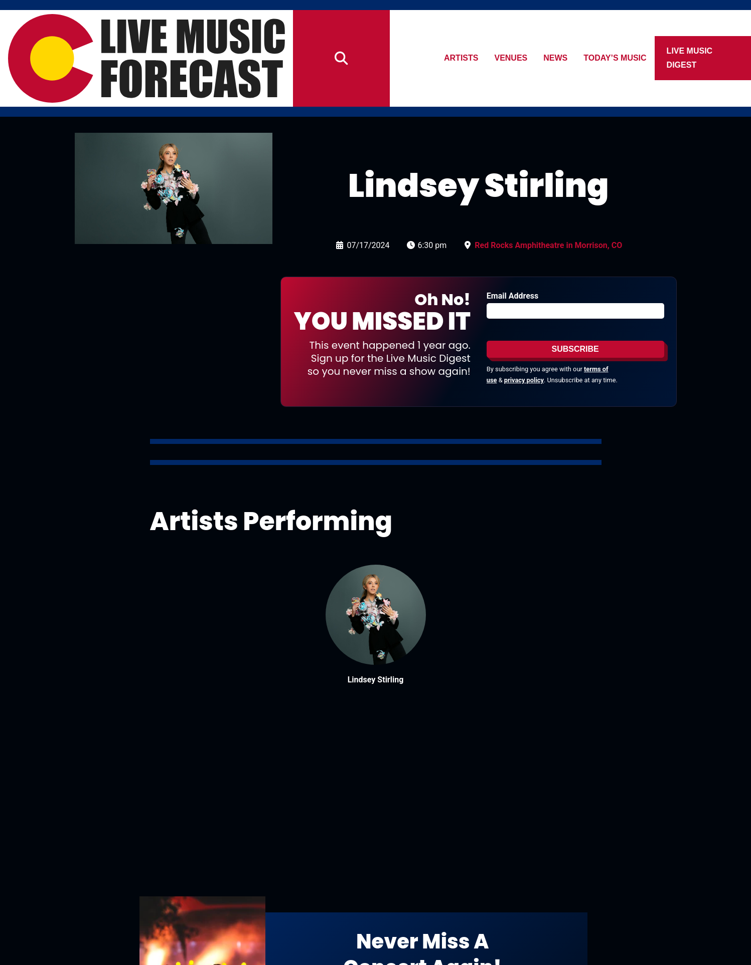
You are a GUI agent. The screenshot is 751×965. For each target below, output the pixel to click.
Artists (461, 58)
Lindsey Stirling (376, 679)
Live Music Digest (690, 58)
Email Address (512, 296)
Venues (511, 58)
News (556, 58)
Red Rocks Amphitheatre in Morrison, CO (548, 245)
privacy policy (524, 380)
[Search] (341, 58)
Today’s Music (615, 58)
